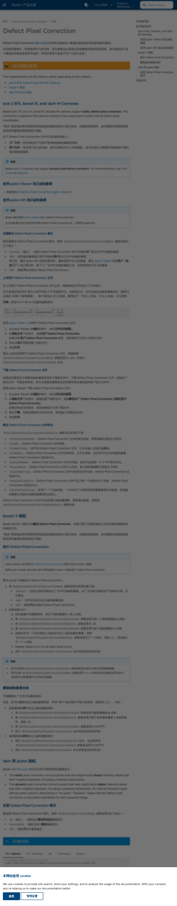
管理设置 (32, 896)
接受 (11, 896)
